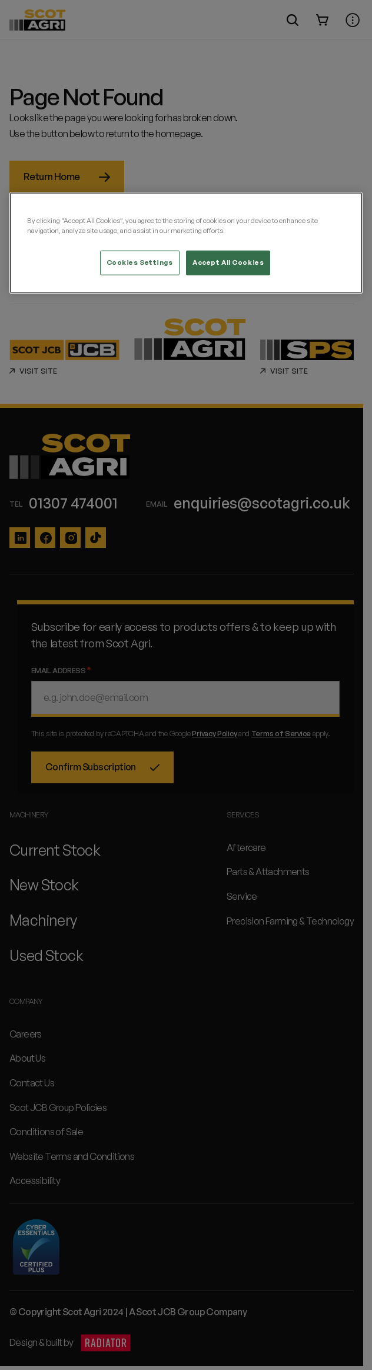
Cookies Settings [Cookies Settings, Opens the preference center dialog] (140, 262)
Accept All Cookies (228, 262)
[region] (186, 243)
